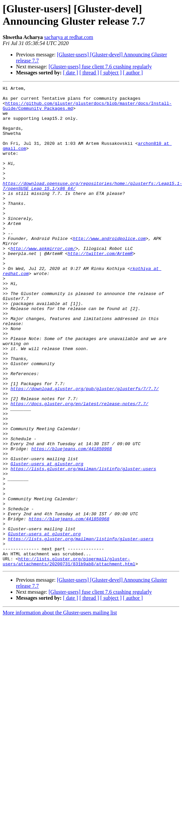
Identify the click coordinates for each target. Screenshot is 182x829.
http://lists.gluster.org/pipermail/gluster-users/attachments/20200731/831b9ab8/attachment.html (69, 657)
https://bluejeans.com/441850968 (71, 522)
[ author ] (133, 72)
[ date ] (70, 72)
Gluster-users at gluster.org (46, 540)
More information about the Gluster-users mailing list (60, 709)
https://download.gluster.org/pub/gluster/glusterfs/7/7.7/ (84, 450)
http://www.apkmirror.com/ (42, 281)
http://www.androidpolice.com (109, 269)
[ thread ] (89, 72)
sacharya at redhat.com (68, 37)
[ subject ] (111, 72)
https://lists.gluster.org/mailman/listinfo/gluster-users (83, 546)
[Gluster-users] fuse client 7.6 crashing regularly (100, 66)
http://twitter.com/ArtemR (100, 287)
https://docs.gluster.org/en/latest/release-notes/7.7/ (79, 468)
